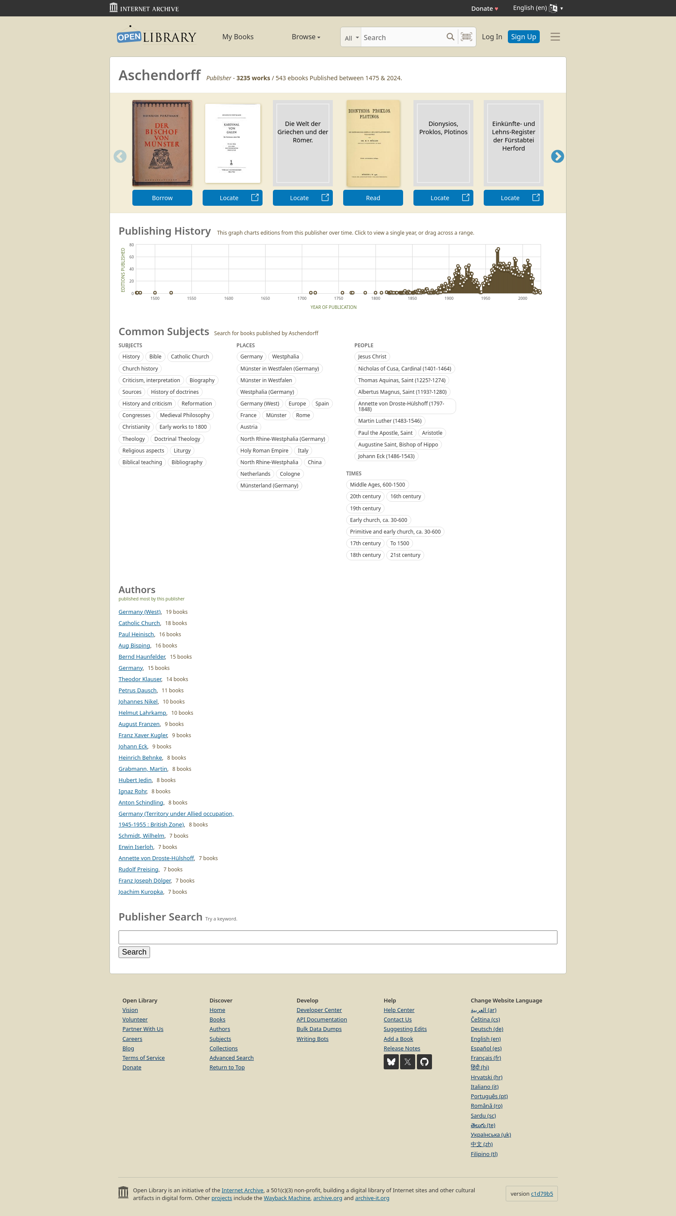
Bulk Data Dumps (319, 1029)
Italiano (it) (485, 1086)
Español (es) (486, 1048)
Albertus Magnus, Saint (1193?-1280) (402, 392)
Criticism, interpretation (151, 380)
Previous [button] (117, 167)
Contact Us (398, 1019)
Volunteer (135, 1019)
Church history (140, 368)
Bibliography (187, 462)
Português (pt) (489, 1096)
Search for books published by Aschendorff (266, 333)
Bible (155, 356)
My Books (238, 36)
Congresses (136, 415)
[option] (162, 152)
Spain (322, 403)
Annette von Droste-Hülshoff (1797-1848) (401, 406)
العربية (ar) (483, 1010)
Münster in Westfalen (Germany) (280, 368)
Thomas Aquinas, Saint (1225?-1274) (401, 380)
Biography (202, 380)
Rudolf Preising (138, 869)
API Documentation (322, 1019)
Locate (229, 198)
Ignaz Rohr (133, 791)
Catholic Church (190, 356)
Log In (492, 36)
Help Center (399, 1010)
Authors (220, 1029)
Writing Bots (313, 1039)
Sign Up (523, 36)
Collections (224, 1048)
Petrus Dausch (137, 690)
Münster (276, 415)
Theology (133, 439)
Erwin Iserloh (136, 847)
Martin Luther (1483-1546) (390, 420)
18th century (365, 555)
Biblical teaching (142, 462)
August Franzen (139, 724)
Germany (252, 356)
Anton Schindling (141, 802)
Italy (303, 450)
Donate (484, 8)
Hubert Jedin (135, 780)
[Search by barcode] (466, 37)
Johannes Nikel (138, 701)
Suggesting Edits (405, 1029)
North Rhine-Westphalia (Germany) (283, 439)
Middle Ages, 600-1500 (377, 484)
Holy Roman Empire (265, 450)
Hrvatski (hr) (487, 1077)
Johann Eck (133, 746)
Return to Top (227, 1067)
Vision (130, 1010)
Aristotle (432, 433)
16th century (405, 496)
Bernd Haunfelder (142, 656)
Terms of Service (143, 1058)
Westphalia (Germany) (267, 392)
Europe (297, 403)
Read (373, 198)
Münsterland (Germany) (269, 485)
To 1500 (399, 543)
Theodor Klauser (140, 679)
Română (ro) (487, 1105)
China (315, 462)
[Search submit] (450, 37)
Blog (128, 1048)
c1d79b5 (542, 1193)
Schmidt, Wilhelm (141, 835)
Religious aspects (143, 450)
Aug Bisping (134, 645)
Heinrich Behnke (140, 757)
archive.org (327, 1198)
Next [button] (557, 167)
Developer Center (319, 1010)
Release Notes (402, 1048)
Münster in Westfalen (266, 380)
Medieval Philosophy (185, 415)
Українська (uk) (491, 1134)
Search (134, 952)
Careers (132, 1039)
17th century (365, 543)
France (249, 415)
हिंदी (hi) (480, 1067)
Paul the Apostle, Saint (385, 433)
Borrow (162, 198)
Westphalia (285, 356)
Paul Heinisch (136, 634)
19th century (365, 508)
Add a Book (398, 1039)
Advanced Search (232, 1058)
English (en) (486, 1039)
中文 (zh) (482, 1144)
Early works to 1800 (183, 426)
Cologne (290, 474)
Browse (296, 36)
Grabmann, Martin (143, 769)
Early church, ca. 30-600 (378, 520)
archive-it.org (372, 1198)
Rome (303, 415)
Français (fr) (486, 1058)
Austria (249, 426)
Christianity (136, 426)
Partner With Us (142, 1029)
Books (217, 1019)
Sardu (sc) (483, 1115)
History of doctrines (175, 392)
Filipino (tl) (484, 1154)
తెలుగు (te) (483, 1125)
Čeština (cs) (485, 1019)
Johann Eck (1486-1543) (386, 456)
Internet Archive (242, 1190)
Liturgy (182, 450)
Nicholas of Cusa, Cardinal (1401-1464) (404, 368)
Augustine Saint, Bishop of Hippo (398, 444)
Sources (131, 392)
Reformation (197, 403)
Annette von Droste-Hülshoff (156, 858)
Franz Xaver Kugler (143, 735)
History (131, 356)
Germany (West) (260, 403)
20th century (365, 496)
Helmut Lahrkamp (142, 712)
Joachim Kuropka (141, 892)
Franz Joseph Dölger (144, 880)
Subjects (220, 1039)
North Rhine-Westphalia (269, 462)
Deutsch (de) (487, 1029)
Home (217, 1010)
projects (221, 1198)
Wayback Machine (287, 1198)
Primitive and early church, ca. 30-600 (395, 531)
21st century (405, 555)
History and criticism (147, 403)
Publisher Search (161, 916)
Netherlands (256, 474)
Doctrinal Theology (177, 439)
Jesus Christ (372, 356)
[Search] (402, 36)
